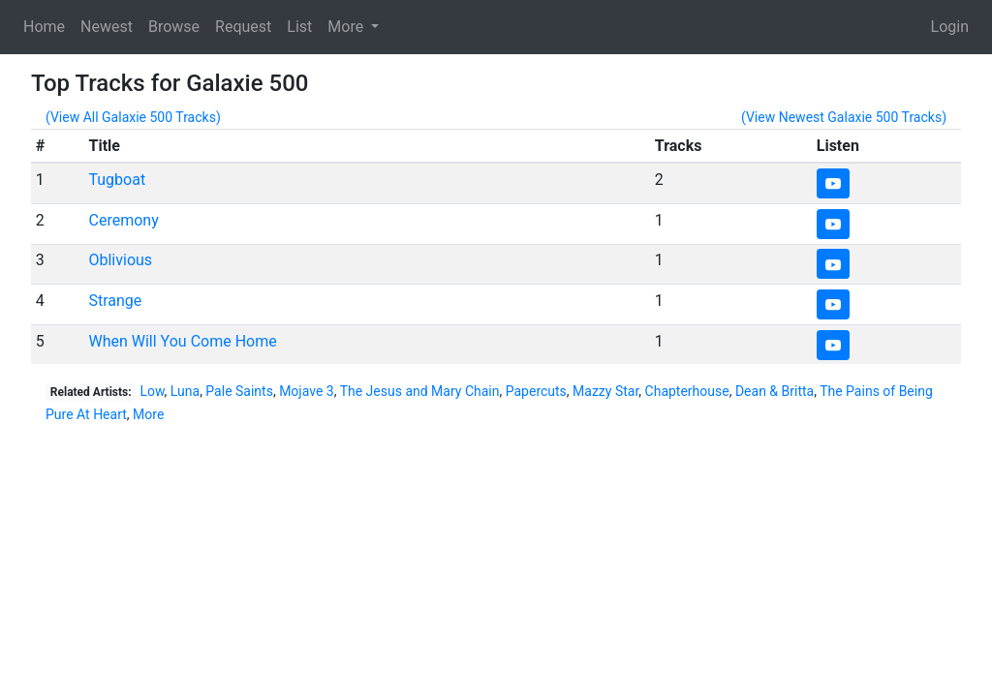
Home (44, 26)
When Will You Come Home (182, 341)
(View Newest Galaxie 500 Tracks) (843, 117)
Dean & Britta (774, 391)
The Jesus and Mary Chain (420, 391)
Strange (114, 300)
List (299, 26)
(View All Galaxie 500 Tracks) (133, 117)
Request (243, 26)
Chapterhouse (687, 391)
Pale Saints (239, 391)
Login (950, 26)
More (148, 414)
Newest (106, 26)
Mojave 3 (306, 391)
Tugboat (116, 179)
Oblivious (120, 260)
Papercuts (536, 391)
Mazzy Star (605, 391)
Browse (174, 26)
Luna (185, 391)
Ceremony (123, 220)
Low (152, 391)
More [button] (347, 26)
